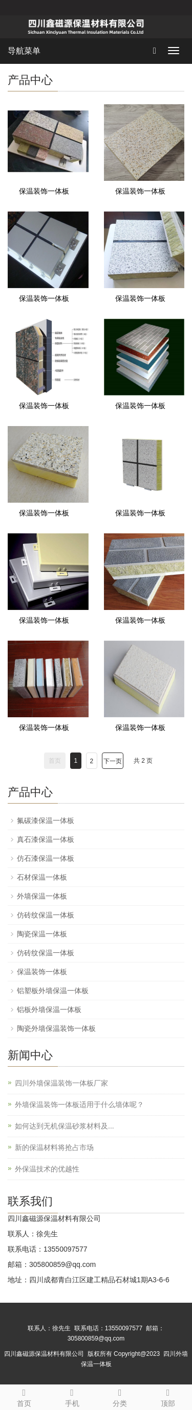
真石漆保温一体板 (45, 839)
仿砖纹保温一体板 (45, 915)
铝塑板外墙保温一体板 (53, 990)
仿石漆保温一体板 (45, 858)
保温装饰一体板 (44, 191)
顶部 (168, 1396)
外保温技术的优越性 (47, 1169)
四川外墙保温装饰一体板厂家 (61, 1083)
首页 (24, 1396)
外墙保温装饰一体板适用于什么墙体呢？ (79, 1104)
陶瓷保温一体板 (42, 934)
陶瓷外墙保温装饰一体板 (56, 1028)
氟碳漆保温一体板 (45, 820)
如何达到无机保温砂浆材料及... (64, 1126)
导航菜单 (24, 50)
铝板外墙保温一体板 (49, 1009)
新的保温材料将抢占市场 (54, 1147)
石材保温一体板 (42, 877)
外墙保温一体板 (42, 896)
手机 (72, 1396)
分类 (120, 1396)
